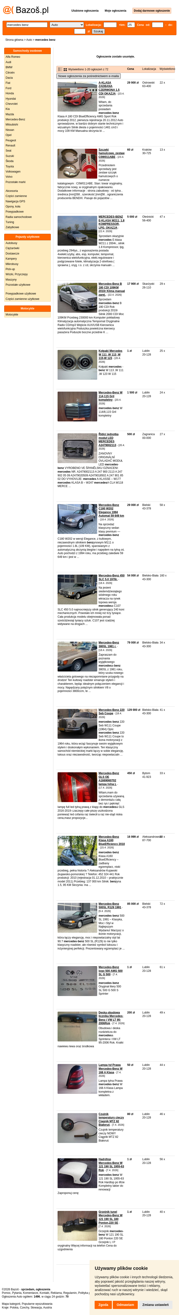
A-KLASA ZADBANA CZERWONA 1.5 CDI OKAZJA (109, 88)
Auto (29, 39)
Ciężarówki (12, 248)
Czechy (24, 1307)
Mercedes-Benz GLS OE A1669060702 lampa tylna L (109, 779)
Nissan (10, 130)
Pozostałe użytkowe (18, 284)
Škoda (10, 161)
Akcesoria (12, 191)
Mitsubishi (12, 124)
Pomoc (6, 1293)
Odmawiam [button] (125, 1305)
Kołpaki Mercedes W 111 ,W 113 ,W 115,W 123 (110, 354)
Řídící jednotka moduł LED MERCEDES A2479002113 (108, 440)
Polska (14, 1307)
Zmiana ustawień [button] (155, 1305)
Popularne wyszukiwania (37, 1303)
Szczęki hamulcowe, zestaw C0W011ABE (111, 153)
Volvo (9, 176)
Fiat (8, 83)
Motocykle (12, 314)
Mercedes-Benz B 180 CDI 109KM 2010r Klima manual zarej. (112, 289)
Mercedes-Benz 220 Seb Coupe (111, 711)
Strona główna (14, 39)
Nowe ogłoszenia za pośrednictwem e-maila (88, 76)
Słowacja (36, 1307)
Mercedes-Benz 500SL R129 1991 (110, 905)
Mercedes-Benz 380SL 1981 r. (109, 644)
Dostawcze (12, 253)
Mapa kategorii (11, 1303)
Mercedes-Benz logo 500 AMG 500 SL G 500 (111, 971)
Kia (8, 109)
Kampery (11, 258)
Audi (8, 62)
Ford (8, 88)
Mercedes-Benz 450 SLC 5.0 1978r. (111, 577)
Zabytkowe (12, 227)
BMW (9, 67)
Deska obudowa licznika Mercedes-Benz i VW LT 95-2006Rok (111, 1018)
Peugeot (11, 140)
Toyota (10, 166)
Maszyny (11, 279)
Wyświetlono (167, 69)
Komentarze (30, 1293)
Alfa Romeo (13, 56)
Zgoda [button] (103, 1305)
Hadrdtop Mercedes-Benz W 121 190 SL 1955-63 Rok (111, 1165)
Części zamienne (16, 196)
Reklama (56, 1293)
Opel (8, 135)
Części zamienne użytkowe (22, 299)
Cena (130, 69)
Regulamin (70, 1293)
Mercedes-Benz (15, 119)
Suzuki (10, 156)
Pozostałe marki (15, 182)
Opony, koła (13, 206)
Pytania (16, 1293)
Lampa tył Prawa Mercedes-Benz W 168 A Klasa (111, 1068)
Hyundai (11, 98)
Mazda (10, 114)
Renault (10, 145)
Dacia (9, 77)
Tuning (10, 222)
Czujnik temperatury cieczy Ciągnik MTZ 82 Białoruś (111, 1119)
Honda (10, 93)
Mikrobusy (12, 264)
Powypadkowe (15, 211)
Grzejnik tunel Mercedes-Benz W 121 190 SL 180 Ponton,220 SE (111, 1217)
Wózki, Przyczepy (17, 274)
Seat (8, 150)
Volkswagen (13, 171)
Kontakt (44, 1293)
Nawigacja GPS (15, 201)
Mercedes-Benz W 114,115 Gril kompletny (111, 396)
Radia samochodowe (19, 217)
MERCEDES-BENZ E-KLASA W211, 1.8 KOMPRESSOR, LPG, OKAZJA (111, 222)
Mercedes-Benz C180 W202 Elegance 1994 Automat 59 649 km (111, 510)
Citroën (10, 72)
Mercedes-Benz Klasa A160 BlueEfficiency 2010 (112, 840)
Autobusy (11, 243)
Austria (47, 1307)
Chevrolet (11, 103)
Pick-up (10, 269)
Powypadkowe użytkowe (21, 293)
